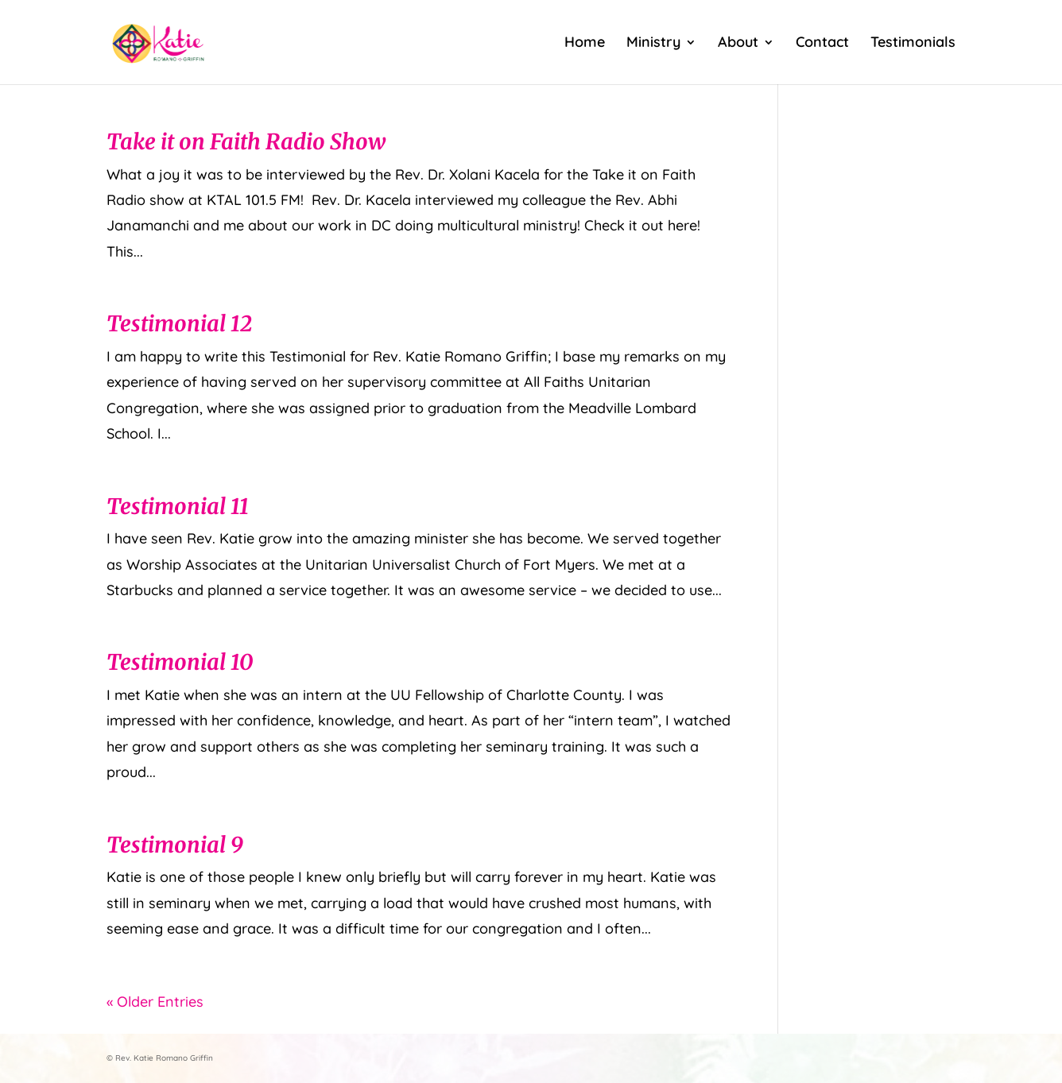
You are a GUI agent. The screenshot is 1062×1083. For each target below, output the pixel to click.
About (738, 44)
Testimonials (912, 44)
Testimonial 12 (179, 323)
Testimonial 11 (178, 506)
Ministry (653, 44)
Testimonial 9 (175, 844)
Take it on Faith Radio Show (246, 141)
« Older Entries (155, 1001)
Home (584, 44)
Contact (822, 44)
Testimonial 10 (180, 661)
